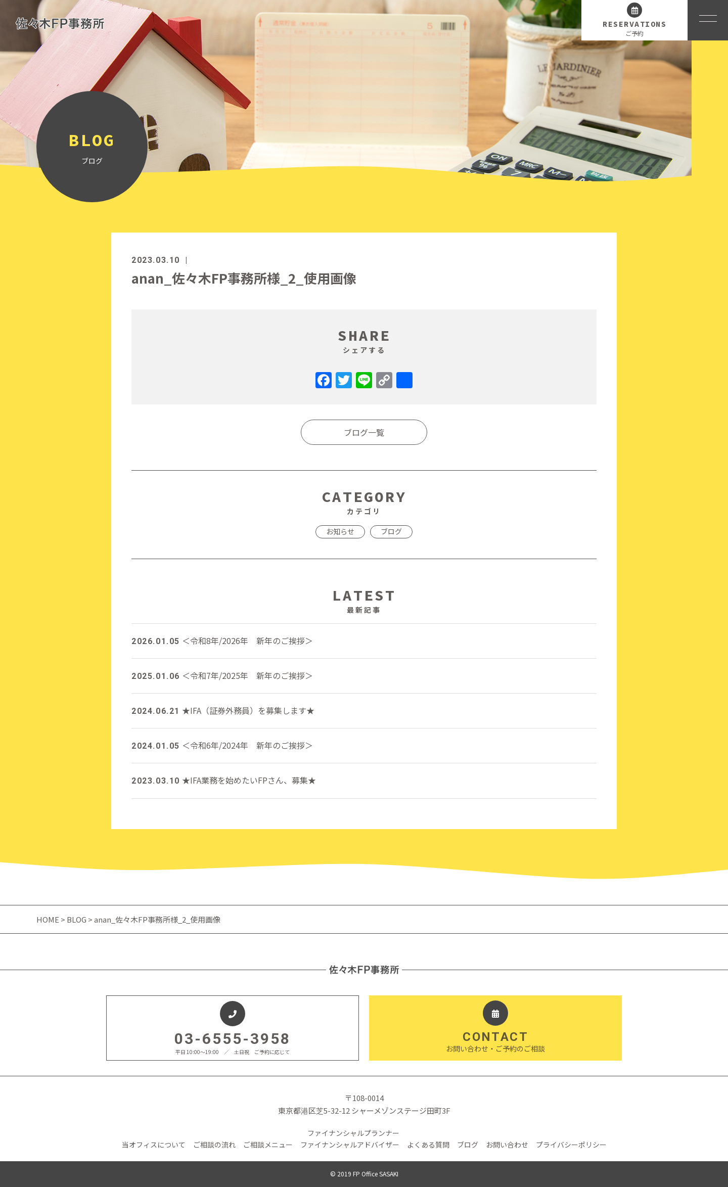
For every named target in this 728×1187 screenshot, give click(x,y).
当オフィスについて (154, 1144)
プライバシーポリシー (571, 1144)
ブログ (391, 531)
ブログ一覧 (364, 432)
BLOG (76, 919)
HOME (48, 919)
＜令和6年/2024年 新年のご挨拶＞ (222, 745)
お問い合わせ (507, 1144)
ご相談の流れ (214, 1144)
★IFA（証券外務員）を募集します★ (222, 710)
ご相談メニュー (268, 1144)
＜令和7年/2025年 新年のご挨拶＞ (222, 675)
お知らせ (340, 531)
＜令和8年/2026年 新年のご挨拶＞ (222, 640)
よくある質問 (428, 1144)
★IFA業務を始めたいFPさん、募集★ (223, 780)
